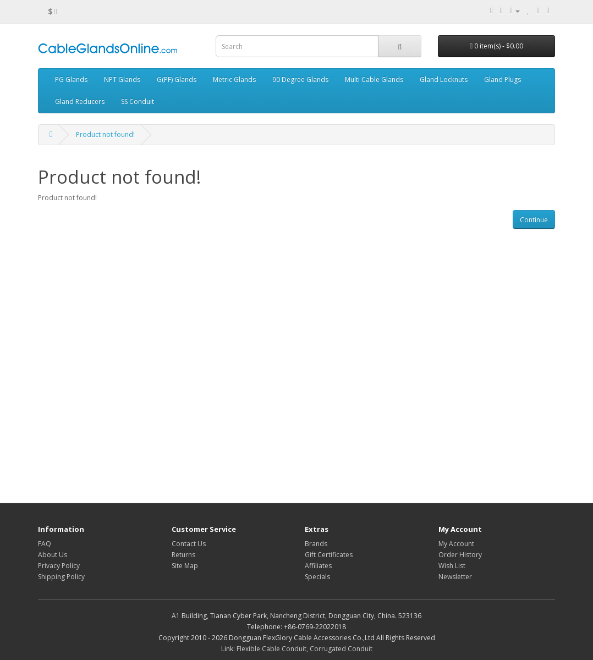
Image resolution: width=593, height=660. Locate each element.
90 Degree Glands (300, 79)
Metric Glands (234, 79)
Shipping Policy (61, 576)
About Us (52, 554)
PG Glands (71, 79)
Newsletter (455, 576)
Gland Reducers (80, 101)
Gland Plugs (502, 79)
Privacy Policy (59, 565)
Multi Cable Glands (374, 79)
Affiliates (318, 565)
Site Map (185, 565)
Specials (317, 576)
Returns (183, 554)
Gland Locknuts (444, 79)
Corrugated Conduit (341, 648)
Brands (316, 543)
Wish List (451, 565)
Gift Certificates (329, 554)
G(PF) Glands (176, 79)
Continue (534, 219)
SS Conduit (137, 101)
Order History (460, 554)
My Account (456, 543)
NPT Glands (122, 79)
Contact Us (189, 543)
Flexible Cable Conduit (271, 648)
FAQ (44, 543)
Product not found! (105, 134)
